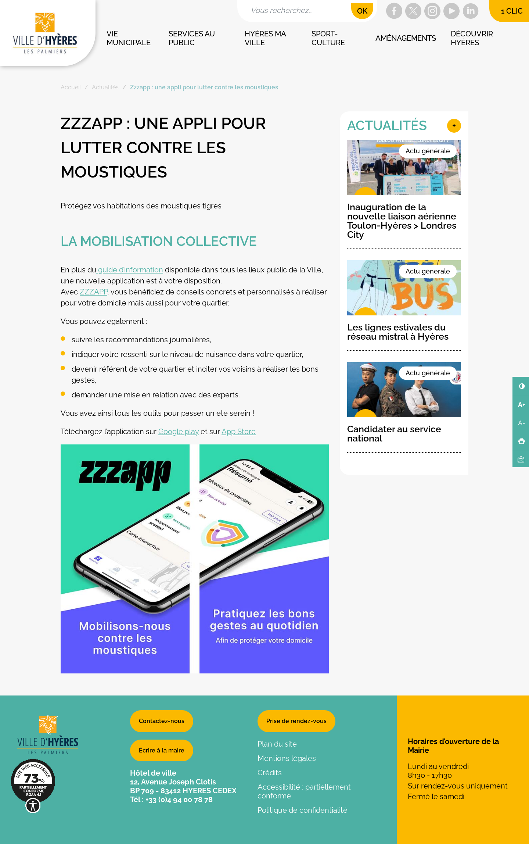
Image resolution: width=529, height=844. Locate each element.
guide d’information (129, 269)
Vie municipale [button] (129, 38)
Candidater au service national (394, 433)
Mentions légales (287, 758)
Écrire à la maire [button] (161, 750)
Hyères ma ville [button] (266, 38)
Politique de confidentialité (303, 810)
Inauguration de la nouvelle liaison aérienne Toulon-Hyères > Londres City (401, 220)
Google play (178, 431)
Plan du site (277, 744)
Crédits (270, 772)
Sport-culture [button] (328, 38)
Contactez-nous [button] (161, 721)
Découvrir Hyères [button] (473, 38)
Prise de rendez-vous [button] (296, 721)
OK (362, 11)
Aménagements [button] (405, 38)
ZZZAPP (93, 291)
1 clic (512, 11)
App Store (239, 431)
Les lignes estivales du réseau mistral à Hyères (398, 332)
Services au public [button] (193, 38)
